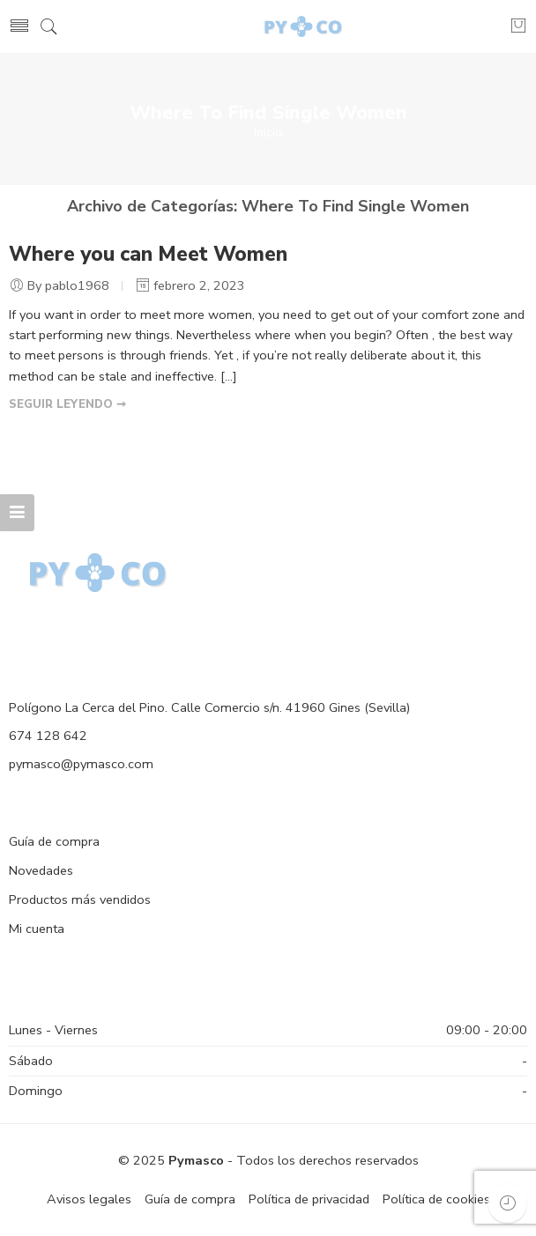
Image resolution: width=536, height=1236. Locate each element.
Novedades (41, 870)
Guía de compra (54, 841)
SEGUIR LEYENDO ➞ (67, 404)
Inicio (268, 132)
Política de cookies (436, 1199)
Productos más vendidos (80, 899)
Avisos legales (89, 1199)
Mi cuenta (36, 928)
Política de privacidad (309, 1199)
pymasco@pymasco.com (81, 764)
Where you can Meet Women (148, 254)
